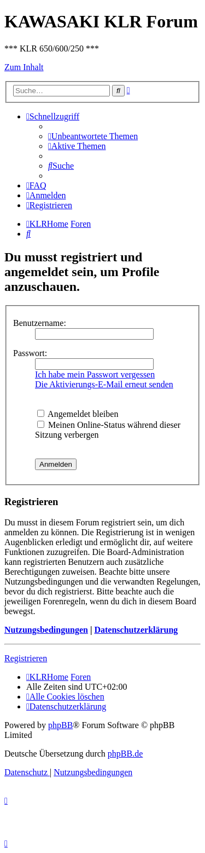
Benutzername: (39, 323)
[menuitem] (93, 136)
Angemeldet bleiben (77, 414)
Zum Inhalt (24, 67)
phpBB (60, 725)
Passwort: (30, 353)
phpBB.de (125, 753)
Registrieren (25, 658)
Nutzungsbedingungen (46, 629)
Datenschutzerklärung (136, 629)
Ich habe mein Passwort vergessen (95, 374)
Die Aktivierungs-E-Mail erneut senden (104, 384)
